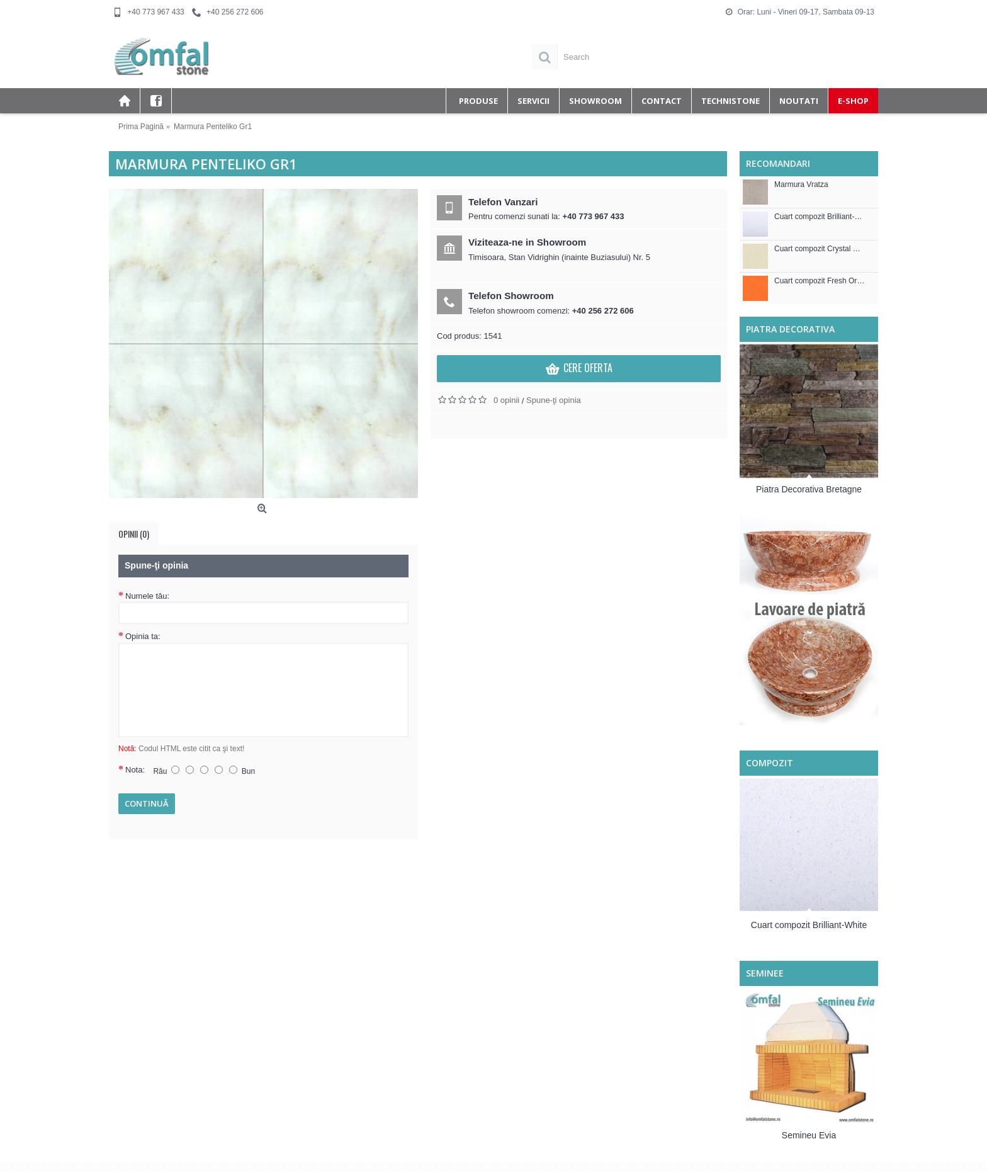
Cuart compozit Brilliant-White (820, 217)
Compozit (769, 763)
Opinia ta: (143, 636)
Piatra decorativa (790, 329)
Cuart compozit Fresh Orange (820, 281)
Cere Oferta (578, 369)
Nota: (135, 769)
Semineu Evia (809, 1135)
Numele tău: (147, 596)
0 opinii (506, 400)
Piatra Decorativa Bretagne (809, 489)
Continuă (147, 803)
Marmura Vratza (801, 185)
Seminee (765, 973)
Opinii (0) (133, 533)
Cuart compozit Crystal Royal (820, 249)
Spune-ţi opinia (553, 400)
